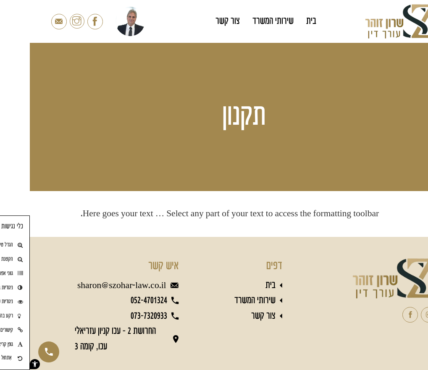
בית (281, 21)
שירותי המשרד (243, 21)
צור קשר (198, 21)
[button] (5, 364)
